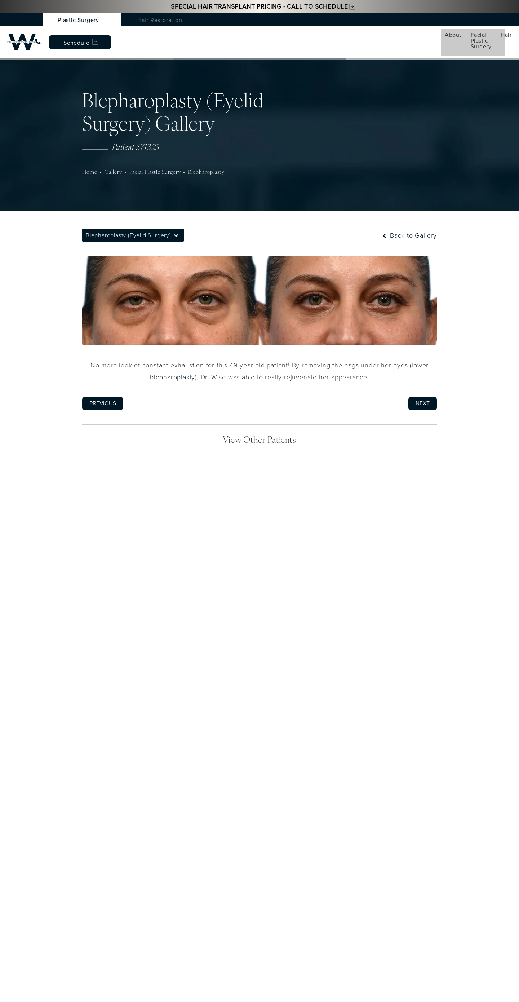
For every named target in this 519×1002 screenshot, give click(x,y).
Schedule (467, 37)
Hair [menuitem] (169, 37)
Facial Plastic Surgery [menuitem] (118, 37)
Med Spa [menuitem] (203, 37)
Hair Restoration (159, 20)
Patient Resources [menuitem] (386, 37)
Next (423, 394)
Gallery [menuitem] (287, 37)
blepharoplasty (172, 367)
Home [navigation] (89, 162)
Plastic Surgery (78, 20)
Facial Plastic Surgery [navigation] (153, 162)
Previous (102, 394)
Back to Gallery (409, 225)
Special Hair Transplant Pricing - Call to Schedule (259, 6)
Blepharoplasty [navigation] (203, 162)
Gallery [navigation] (112, 162)
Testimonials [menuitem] (330, 37)
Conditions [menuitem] (246, 37)
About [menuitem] (64, 37)
